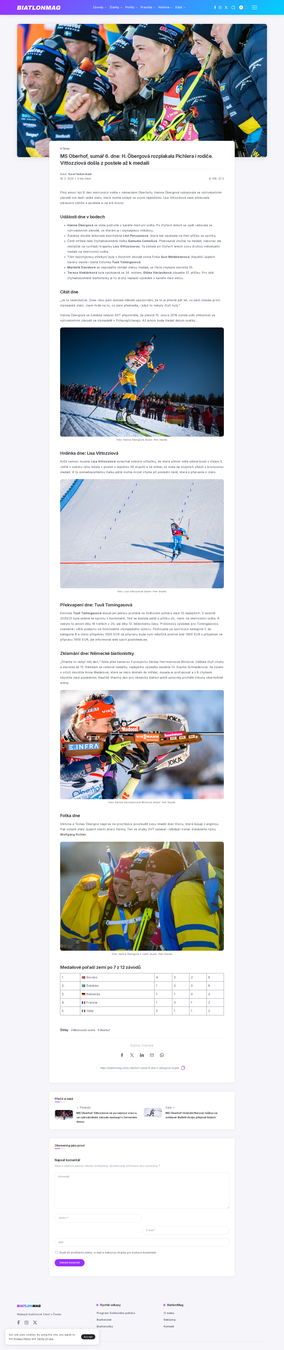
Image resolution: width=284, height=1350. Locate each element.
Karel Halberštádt (80, 174)
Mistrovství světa (84, 1030)
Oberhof (105, 1030)
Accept (85, 1336)
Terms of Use (45, 1338)
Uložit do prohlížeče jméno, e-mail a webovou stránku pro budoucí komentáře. (108, 1240)
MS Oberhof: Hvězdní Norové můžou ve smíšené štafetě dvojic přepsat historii (192, 1115)
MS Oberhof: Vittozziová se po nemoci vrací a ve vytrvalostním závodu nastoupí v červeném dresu (106, 1117)
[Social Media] (215, 7)
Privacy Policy (22, 1338)
